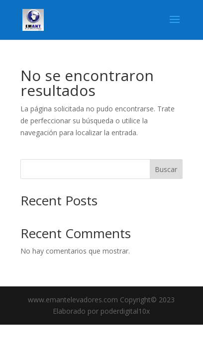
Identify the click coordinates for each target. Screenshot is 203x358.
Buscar (166, 169)
